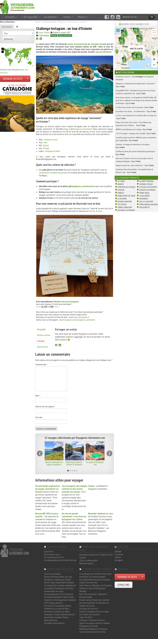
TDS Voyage (122, 204)
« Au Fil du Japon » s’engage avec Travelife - (136, 133)
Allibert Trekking (146, 181)
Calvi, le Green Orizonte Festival (92, 631)
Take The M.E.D (85, 617)
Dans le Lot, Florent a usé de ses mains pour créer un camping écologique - (134, 160)
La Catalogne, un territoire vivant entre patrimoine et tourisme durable (95, 575)
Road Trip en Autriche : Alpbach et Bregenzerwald (93, 595)
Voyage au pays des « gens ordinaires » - (135, 165)
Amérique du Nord (52, 151)
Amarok (121, 184)
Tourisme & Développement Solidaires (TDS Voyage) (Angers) (60, 601)
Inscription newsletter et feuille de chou (96, 554)
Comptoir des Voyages (126, 187)
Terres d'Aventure (125, 207)
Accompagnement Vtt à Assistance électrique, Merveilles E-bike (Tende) (59, 595)
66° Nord (121, 181)
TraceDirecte (144, 207)
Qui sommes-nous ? (52, 554)
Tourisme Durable (49, 21)
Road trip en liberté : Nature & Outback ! (74, 463)
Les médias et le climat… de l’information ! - (136, 111)
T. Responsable (31, 17)
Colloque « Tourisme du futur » (92, 620)
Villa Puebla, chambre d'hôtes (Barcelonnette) (56, 619)
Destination (7, 26)
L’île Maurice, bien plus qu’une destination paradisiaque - (136, 153)
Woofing (82, 591)
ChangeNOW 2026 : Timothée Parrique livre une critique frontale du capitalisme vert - (135, 92)
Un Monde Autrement (126, 210)
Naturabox (143, 198)
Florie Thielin (43, 32)
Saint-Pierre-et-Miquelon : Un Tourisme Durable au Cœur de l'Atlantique (95, 587)
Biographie (41, 329)
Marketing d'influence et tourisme (93, 628)
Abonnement (42, 346)
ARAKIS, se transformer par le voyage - (134, 129)
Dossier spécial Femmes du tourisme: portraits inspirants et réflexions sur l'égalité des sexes (94, 602)
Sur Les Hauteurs (146, 201)
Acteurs (68, 17)
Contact (82, 557)
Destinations (51, 17)
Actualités (11, 17)
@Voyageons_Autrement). (82, 128)
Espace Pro (48, 551)
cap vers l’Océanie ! (103, 51)
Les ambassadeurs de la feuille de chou (60, 560)
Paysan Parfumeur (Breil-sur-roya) (58, 576)
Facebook (119, 554)
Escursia (121, 190)
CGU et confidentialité (88, 560)
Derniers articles (43, 335)
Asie (45, 142)
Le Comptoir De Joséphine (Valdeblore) (60, 585)
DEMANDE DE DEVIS (12, 79)
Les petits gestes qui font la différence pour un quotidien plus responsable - (136, 139)
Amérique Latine (51, 139)
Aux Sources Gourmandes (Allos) (57, 605)
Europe (46, 145)
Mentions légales (86, 563)
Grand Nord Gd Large (126, 195)
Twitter (118, 557)
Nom (37, 395)
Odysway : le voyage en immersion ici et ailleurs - (133, 146)
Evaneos (121, 193)
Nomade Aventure (125, 201)
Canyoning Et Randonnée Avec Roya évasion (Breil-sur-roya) (58, 590)
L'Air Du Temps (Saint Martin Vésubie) (59, 582)
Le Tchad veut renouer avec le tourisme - (135, 107)
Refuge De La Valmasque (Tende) (57, 579)
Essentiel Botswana (147, 190)
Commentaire (41, 364)
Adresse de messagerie (45, 406)
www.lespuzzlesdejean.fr (79, 317)
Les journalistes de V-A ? (54, 557)
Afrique (46, 148)
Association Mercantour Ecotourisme (94, 579)
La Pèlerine (122, 198)
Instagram (119, 560)
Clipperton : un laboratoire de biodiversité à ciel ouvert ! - (136, 85)
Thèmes (82, 17)
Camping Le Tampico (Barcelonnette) (59, 614)
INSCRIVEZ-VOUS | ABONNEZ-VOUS (135, 24)
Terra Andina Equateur (148, 204)
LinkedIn (118, 551)
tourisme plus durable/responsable (53, 172)
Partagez (41, 340)
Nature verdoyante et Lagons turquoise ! (54, 463)
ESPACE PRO (124, 585)
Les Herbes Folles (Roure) (54, 623)
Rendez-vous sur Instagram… (67, 301)
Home (37, 21)
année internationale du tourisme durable (87, 43)
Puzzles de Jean (95, 211)
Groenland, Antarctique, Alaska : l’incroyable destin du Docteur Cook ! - (134, 171)
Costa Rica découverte (148, 187)
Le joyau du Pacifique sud (95, 463)
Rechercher (8, 38)
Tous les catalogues (52, 573)
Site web (38, 417)
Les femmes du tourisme (89, 614)
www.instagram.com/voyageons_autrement (77, 319)
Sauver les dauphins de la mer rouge (94, 611)
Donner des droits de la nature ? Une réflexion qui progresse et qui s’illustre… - (133, 124)
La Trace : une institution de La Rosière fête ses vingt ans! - (136, 117)
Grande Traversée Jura (88, 582)
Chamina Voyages (146, 184)
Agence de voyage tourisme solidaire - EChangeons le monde (95, 624)
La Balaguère (144, 195)
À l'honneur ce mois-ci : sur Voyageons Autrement (135, 78)
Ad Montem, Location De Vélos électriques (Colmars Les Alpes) (57, 610)
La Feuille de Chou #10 (88, 608)
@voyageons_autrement (80, 186)
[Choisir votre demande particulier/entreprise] (27, 79)
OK (152, 17)
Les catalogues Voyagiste (127, 177)
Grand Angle (144, 193)
